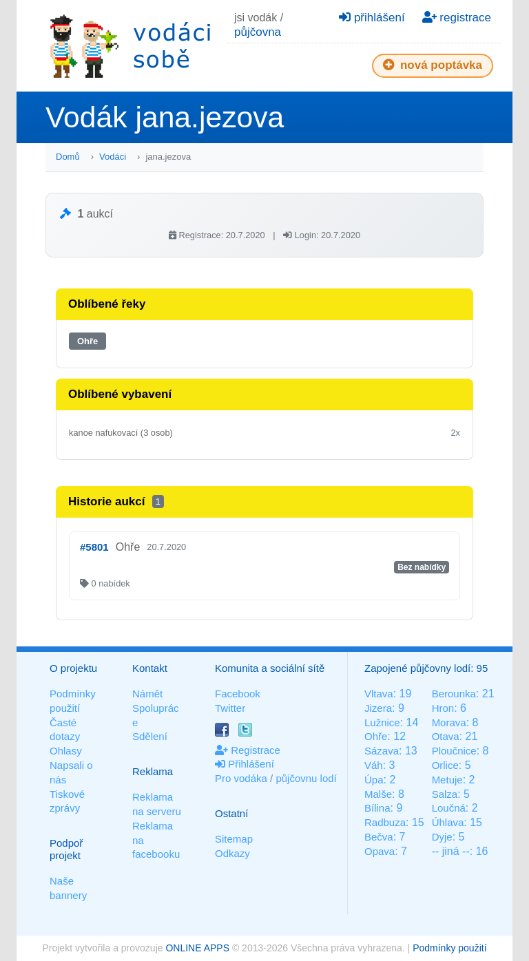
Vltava (378, 693)
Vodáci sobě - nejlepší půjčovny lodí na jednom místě (130, 45)
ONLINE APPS (197, 947)
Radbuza (385, 822)
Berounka (454, 693)
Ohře (87, 341)
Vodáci (112, 156)
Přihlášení (244, 764)
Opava (379, 851)
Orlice (445, 765)
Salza (445, 794)
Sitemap (234, 839)
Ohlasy (66, 751)
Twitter (230, 708)
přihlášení (371, 17)
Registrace (247, 750)
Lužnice (382, 722)
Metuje (447, 779)
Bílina (377, 808)
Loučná (449, 808)
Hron (443, 708)
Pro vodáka (241, 778)
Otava (445, 736)
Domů (68, 156)
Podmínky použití (449, 947)
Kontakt (149, 668)
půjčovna (257, 32)
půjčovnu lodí (306, 778)
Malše (378, 794)
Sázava (381, 751)
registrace (456, 17)
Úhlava (448, 822)
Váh (373, 765)
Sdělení (149, 736)
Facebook (237, 693)
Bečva (378, 837)
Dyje (442, 837)
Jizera (378, 708)
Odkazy (232, 853)
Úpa (374, 779)
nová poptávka (432, 65)
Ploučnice (454, 751)
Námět (147, 693)
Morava (449, 722)
